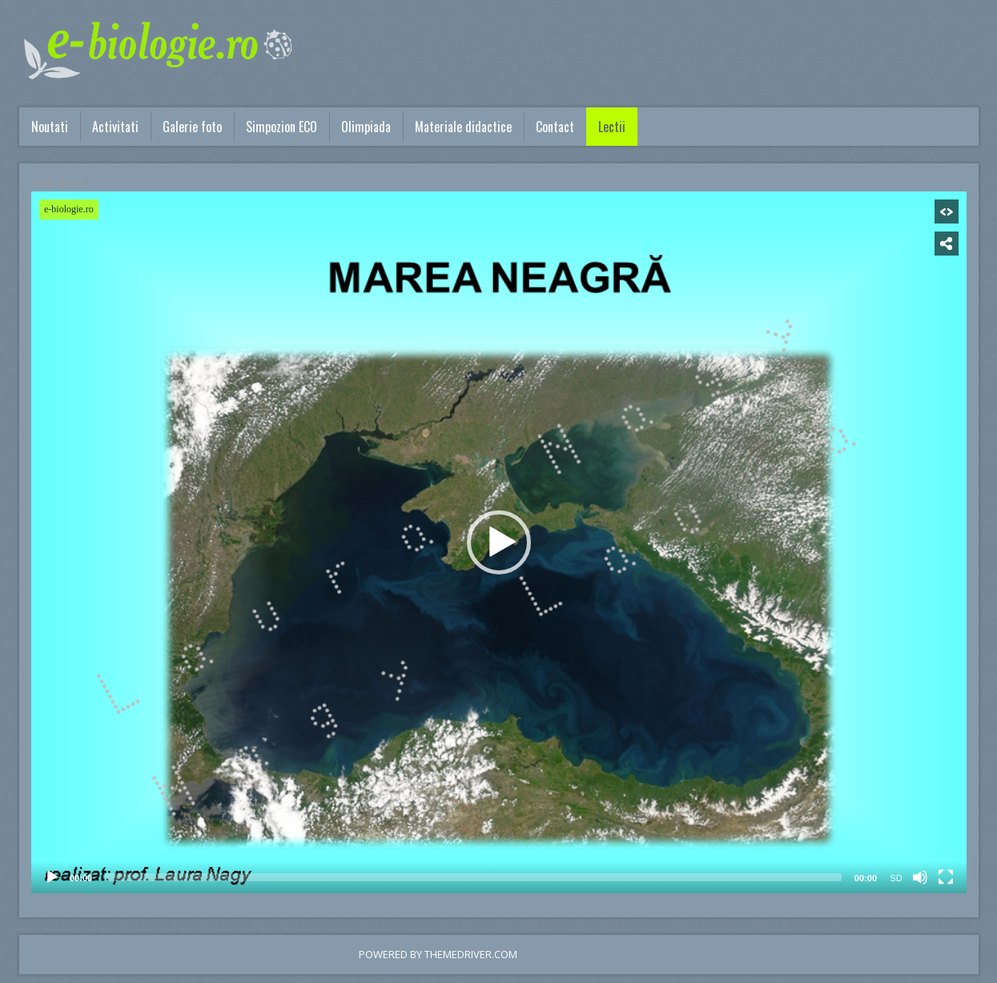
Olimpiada (366, 126)
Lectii (611, 126)
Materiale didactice (463, 126)
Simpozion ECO (281, 126)
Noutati (49, 126)
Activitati (115, 126)
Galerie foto (192, 126)
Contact (555, 126)
